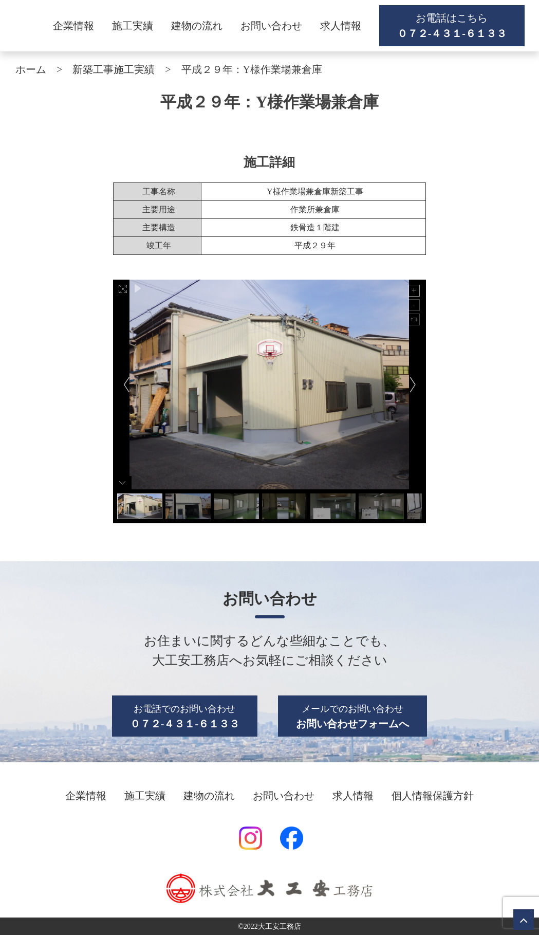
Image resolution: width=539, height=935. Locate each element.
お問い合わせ (271, 25)
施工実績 (132, 25)
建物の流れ (196, 25)
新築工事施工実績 (113, 69)
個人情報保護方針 (433, 795)
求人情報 (340, 25)
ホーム (30, 69)
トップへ (523, 919)
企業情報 (73, 25)
